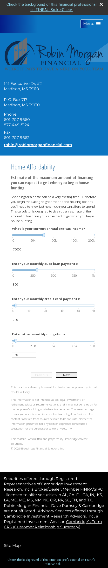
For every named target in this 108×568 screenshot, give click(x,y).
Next (66, 375)
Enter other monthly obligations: (39, 334)
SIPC (98, 489)
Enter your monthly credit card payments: (46, 299)
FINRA (86, 489)
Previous (41, 375)
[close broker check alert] (101, 4)
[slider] (53, 235)
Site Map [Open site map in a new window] (12, 545)
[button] (92, 23)
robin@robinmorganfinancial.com (38, 145)
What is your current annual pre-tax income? (48, 228)
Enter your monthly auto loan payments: (45, 264)
